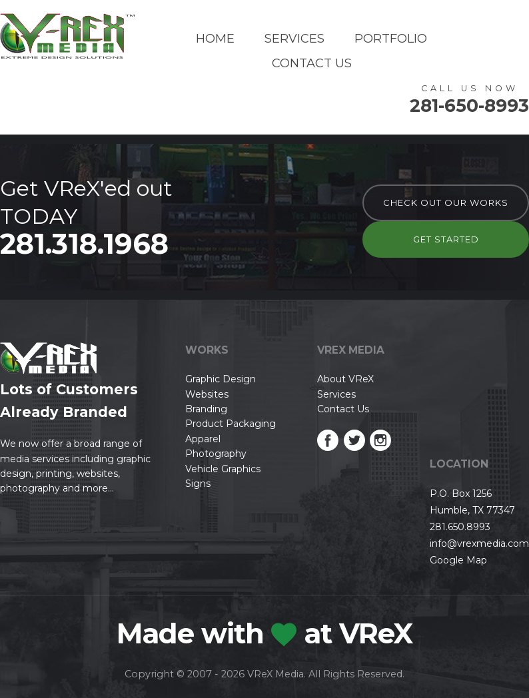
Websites (207, 394)
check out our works (445, 202)
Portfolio (390, 38)
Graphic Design (220, 379)
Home (215, 38)
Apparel (203, 439)
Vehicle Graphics (223, 469)
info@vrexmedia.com (479, 543)
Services (294, 38)
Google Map (458, 560)
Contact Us (312, 63)
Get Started (446, 239)
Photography (216, 454)
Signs (198, 484)
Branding (206, 409)
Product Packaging (230, 424)
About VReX (345, 379)
